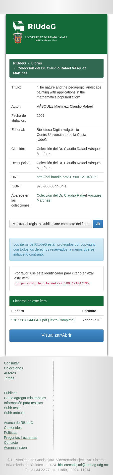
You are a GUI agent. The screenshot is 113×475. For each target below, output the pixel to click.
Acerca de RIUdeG (18, 423)
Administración (15, 447)
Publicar (10, 393)
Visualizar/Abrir (57, 335)
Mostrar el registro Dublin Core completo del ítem (51, 224)
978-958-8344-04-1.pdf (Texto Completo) (43, 320)
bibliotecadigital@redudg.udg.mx (83, 465)
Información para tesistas (23, 403)
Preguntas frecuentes (20, 438)
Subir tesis (12, 408)
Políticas (10, 433)
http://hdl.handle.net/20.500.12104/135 (67, 177)
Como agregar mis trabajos (25, 398)
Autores (10, 373)
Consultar (11, 363)
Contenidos (13, 428)
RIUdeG (19, 63)
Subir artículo (14, 413)
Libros (36, 63)
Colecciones (13, 368)
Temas (9, 378)
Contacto (11, 443)
